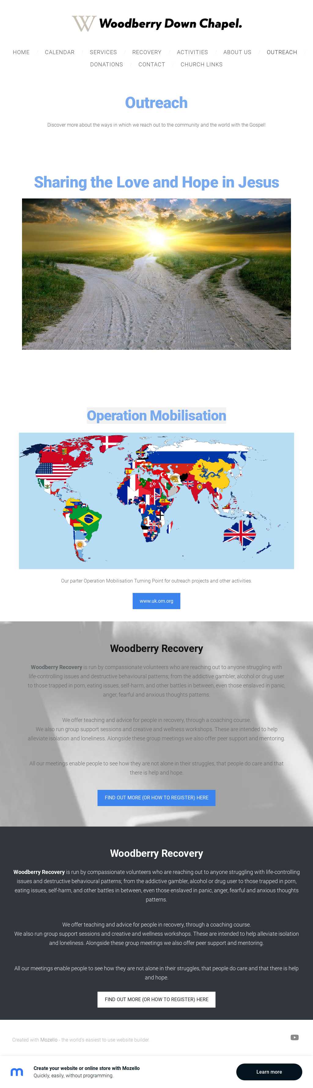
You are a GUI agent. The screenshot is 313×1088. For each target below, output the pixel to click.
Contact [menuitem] (151, 64)
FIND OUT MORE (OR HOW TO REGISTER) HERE (156, 999)
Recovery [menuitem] (147, 52)
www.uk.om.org (156, 601)
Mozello (48, 1040)
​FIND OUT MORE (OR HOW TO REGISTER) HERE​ (156, 798)
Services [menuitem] (103, 52)
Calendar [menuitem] (60, 52)
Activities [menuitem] (192, 52)
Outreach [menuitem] (282, 52)
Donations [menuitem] (106, 64)
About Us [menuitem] (237, 52)
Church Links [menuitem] (202, 64)
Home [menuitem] (21, 52)
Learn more (269, 1072)
